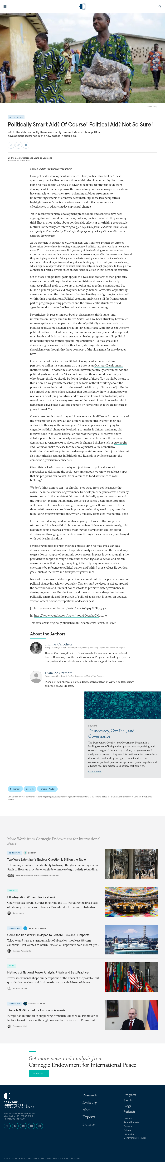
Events (128, 1100)
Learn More (95, 771)
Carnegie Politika (37, 928)
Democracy (15, 789)
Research (89, 1095)
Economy (30, 789)
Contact (128, 1118)
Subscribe (39, 1073)
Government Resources (135, 1137)
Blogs (127, 1106)
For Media (129, 1133)
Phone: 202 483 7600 (14, 1118)
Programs (130, 1095)
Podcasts (129, 1112)
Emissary (32, 853)
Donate (88, 1124)
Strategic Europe (36, 1003)
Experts (88, 1116)
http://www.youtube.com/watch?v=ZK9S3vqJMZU (66, 608)
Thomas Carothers (20, 157)
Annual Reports (131, 1122)
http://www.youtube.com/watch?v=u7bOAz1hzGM (66, 615)
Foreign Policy (47, 789)
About (87, 1109)
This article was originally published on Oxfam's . (73, 623)
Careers (128, 1126)
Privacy (127, 1130)
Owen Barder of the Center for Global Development (62, 361)
